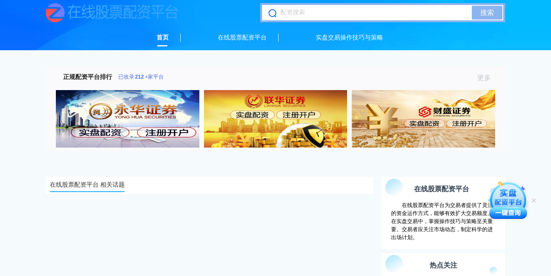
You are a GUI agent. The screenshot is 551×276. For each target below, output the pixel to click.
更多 (487, 78)
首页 (162, 37)
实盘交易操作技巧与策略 (349, 37)
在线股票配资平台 (242, 37)
